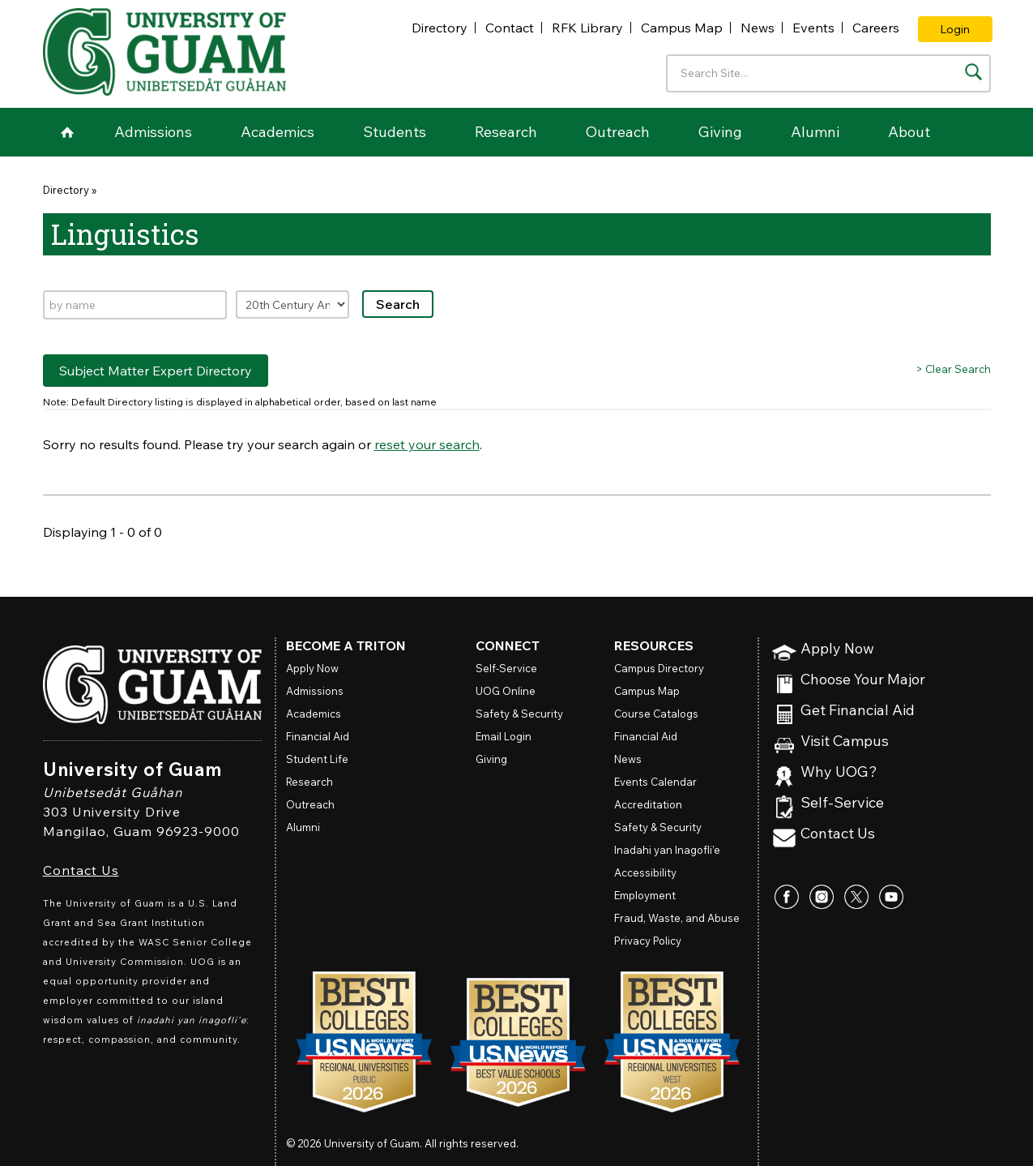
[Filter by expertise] (292, 304)
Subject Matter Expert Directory (155, 370)
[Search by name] (135, 304)
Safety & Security (519, 713)
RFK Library (587, 27)
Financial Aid (317, 736)
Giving (720, 131)
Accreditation (648, 804)
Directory (439, 27)
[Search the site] (973, 71)
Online (506, 690)
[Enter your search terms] (828, 73)
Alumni (815, 131)
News (758, 27)
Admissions (153, 131)
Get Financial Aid (857, 710)
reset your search (427, 444)
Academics (277, 131)
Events (813, 27)
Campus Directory (659, 668)
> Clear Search (953, 368)
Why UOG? (838, 772)
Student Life (317, 758)
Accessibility (645, 872)
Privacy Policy (647, 940)
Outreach (618, 131)
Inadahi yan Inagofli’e (667, 849)
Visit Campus (844, 741)
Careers (875, 27)
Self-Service (842, 803)
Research (506, 131)
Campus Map (682, 27)
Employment (645, 895)
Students (394, 131)
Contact (509, 27)
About (909, 131)
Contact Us (81, 870)
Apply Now (837, 649)
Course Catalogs (656, 713)
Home (67, 132)
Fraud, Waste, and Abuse (677, 917)
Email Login (503, 736)
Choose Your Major (862, 679)
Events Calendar (655, 781)
